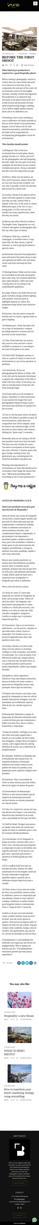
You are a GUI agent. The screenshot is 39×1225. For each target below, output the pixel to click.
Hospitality (33, 53)
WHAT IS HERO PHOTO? (14, 1052)
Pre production (23, 53)
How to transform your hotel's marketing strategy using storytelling (19, 1093)
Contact (19, 1215)
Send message (20, 1199)
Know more (19, 1183)
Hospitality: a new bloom (19, 1015)
